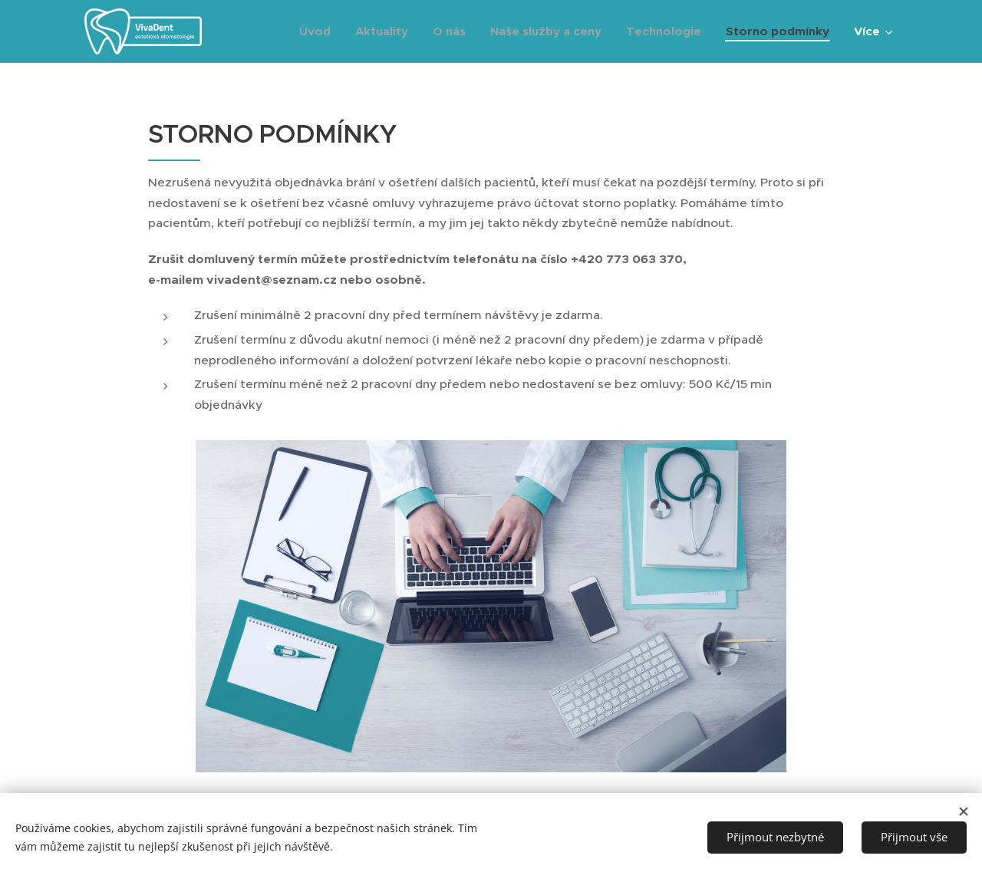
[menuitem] (319, 31)
